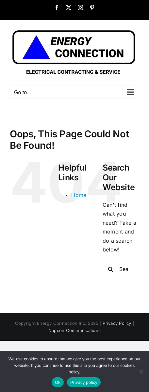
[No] (141, 371)
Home (78, 195)
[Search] (111, 269)
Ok (57, 382)
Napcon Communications (74, 330)
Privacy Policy (117, 323)
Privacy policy (83, 382)
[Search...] (121, 269)
